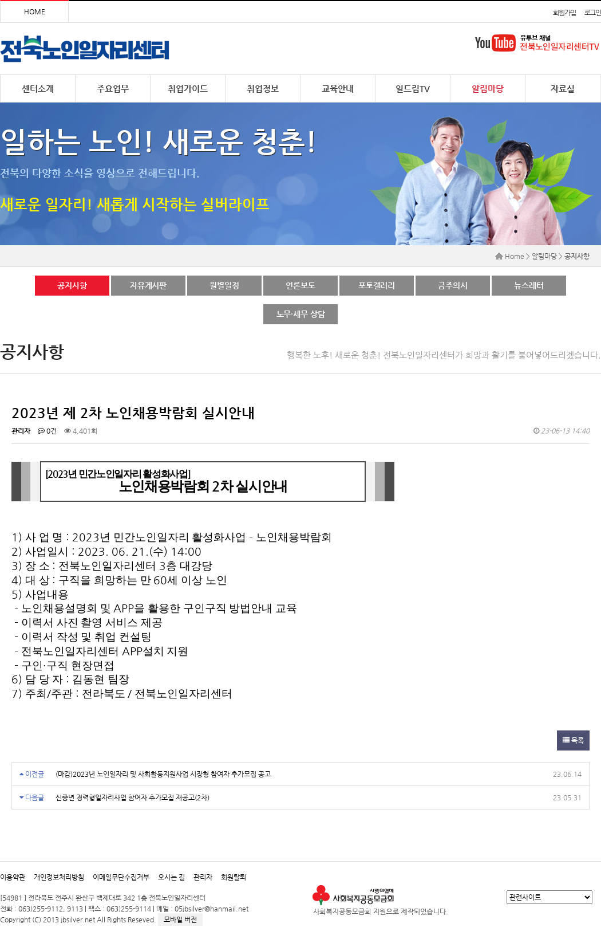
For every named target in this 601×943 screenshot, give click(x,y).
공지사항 (71, 285)
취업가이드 (188, 88)
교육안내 (338, 88)
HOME (34, 11)
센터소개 (38, 88)
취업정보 (263, 88)
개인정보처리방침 (59, 877)
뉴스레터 (528, 285)
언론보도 (300, 285)
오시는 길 (171, 877)
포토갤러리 (376, 285)
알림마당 (488, 88)
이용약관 (12, 877)
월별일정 (224, 285)
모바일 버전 (180, 920)
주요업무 (113, 88)
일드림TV (413, 88)
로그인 (592, 13)
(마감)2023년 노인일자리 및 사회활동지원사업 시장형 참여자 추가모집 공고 (163, 774)
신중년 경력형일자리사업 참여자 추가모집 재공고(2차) (132, 797)
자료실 (563, 88)
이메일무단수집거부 (121, 877)
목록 (573, 740)
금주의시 (452, 285)
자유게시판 (148, 285)
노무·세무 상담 (300, 314)
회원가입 (564, 13)
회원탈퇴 (233, 877)
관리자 (202, 877)
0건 (47, 431)
